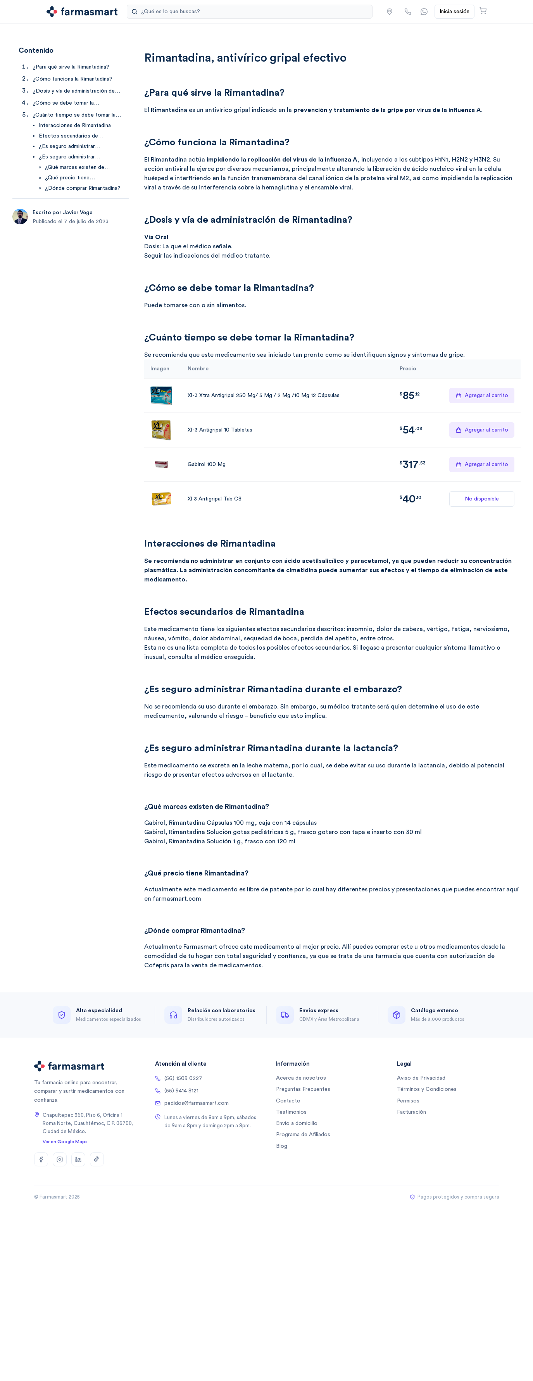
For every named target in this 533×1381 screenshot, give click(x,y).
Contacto (288, 1101)
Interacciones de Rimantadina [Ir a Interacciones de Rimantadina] (75, 125)
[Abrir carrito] (483, 10)
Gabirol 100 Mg (207, 464)
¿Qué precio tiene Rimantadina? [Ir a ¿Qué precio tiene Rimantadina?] (67, 178)
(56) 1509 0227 (178, 1078)
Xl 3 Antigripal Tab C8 (214, 499)
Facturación (411, 1112)
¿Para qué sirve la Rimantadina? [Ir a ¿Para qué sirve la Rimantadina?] (71, 67)
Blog (281, 1146)
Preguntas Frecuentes (303, 1089)
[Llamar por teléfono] (408, 11)
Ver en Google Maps (65, 1141)
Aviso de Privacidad (421, 1078)
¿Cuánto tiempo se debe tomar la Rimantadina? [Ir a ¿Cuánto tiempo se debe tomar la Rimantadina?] (74, 115)
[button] (389, 11)
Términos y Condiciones (427, 1089)
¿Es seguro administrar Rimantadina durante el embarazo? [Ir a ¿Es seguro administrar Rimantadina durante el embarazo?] (80, 147)
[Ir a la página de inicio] (82, 11)
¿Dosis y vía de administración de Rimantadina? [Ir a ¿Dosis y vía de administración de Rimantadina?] (74, 91)
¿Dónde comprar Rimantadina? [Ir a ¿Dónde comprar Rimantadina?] (83, 188)
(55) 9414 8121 (176, 1091)
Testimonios (291, 1112)
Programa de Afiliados (303, 1134)
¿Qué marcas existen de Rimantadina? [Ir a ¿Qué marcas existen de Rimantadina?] (74, 168)
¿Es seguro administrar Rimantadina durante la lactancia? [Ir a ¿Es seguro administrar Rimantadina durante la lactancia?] (79, 157)
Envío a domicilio (296, 1123)
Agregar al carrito (481, 395)
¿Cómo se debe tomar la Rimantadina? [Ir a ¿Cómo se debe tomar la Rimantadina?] (63, 103)
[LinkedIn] (78, 1159)
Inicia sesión (454, 11)
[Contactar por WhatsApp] (424, 11)
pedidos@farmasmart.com (192, 1103)
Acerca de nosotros (301, 1078)
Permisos (408, 1101)
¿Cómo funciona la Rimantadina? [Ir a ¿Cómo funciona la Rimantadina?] (72, 79)
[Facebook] (41, 1159)
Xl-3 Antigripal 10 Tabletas (220, 430)
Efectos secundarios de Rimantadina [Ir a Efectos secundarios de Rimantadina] (68, 136)
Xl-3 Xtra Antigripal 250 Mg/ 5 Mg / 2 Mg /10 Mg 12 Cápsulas (264, 395)
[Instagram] (60, 1159)
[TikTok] (97, 1159)
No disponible (482, 499)
